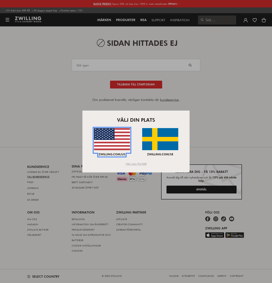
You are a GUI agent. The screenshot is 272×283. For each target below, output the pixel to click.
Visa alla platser (136, 163)
